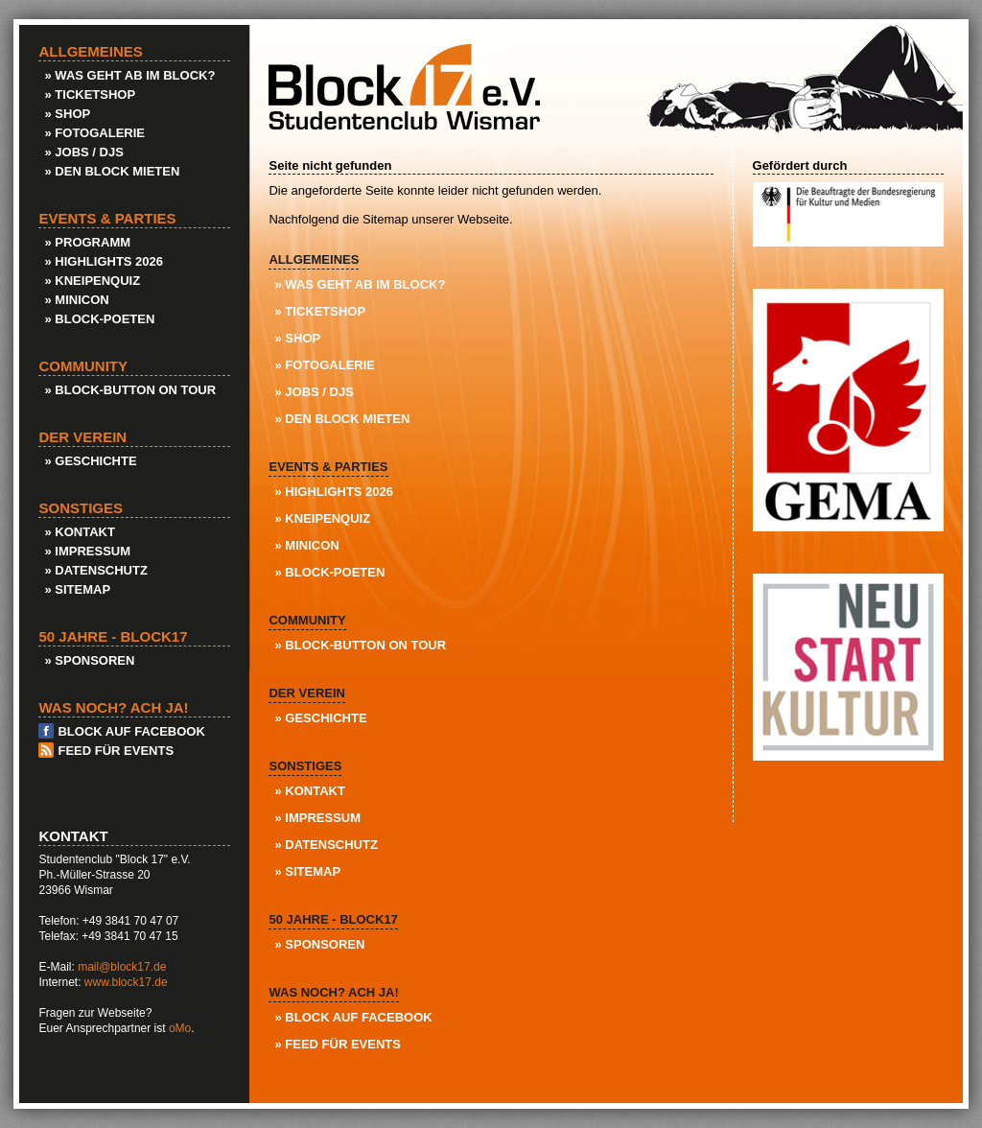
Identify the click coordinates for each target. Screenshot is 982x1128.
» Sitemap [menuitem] (307, 871)
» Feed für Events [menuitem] (337, 1044)
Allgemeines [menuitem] (314, 259)
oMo (180, 1028)
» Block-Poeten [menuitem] (329, 572)
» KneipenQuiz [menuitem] (322, 518)
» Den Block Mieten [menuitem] (341, 418)
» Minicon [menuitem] (306, 545)
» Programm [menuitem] (87, 242)
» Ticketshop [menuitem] (319, 311)
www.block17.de (126, 982)
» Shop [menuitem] (297, 338)
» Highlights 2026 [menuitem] (333, 491)
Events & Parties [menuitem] (328, 466)
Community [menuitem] (307, 620)
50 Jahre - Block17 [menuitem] (333, 919)
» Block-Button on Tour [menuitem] (360, 645)
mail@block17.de (122, 967)
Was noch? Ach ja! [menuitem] (333, 992)
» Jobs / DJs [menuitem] (313, 392)
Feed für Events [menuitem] (116, 750)
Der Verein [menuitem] (306, 693)
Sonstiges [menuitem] (305, 766)
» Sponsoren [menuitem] (319, 944)
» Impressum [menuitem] (317, 818)
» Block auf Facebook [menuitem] (353, 1017)
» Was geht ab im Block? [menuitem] (359, 284)
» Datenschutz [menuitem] (325, 844)
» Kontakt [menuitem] (309, 791)
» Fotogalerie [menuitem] (324, 365)
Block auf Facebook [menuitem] (131, 731)
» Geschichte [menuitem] (320, 718)
